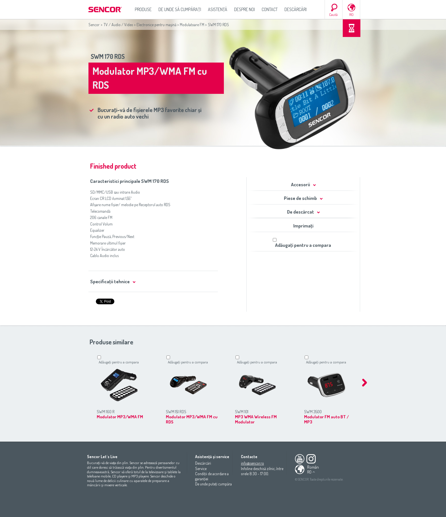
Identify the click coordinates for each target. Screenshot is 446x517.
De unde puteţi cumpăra (213, 483)
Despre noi (244, 9)
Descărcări (295, 9)
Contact (270, 9)
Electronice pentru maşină (156, 24)
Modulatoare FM (192, 24)
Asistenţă (217, 9)
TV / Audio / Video (118, 24)
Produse (143, 9)
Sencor (94, 24)
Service (201, 468)
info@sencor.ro (252, 463)
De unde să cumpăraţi (179, 9)
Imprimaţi (303, 226)
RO (351, 14)
